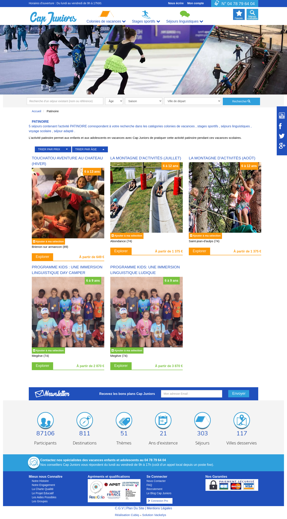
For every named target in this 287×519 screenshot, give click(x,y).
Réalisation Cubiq (127, 515)
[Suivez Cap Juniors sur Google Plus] (282, 146)
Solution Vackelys (154, 515)
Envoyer (239, 393)
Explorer (42, 257)
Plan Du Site (135, 508)
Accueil (36, 111)
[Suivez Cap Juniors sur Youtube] (282, 115)
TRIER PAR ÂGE (86, 149)
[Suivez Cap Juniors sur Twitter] (282, 136)
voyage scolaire (40, 131)
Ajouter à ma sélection (50, 241)
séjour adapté (63, 131)
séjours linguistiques (235, 126)
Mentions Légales (159, 508)
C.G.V (119, 508)
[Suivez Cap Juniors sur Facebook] (282, 126)
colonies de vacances (179, 126)
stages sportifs (207, 126)
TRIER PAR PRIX (49, 149)
